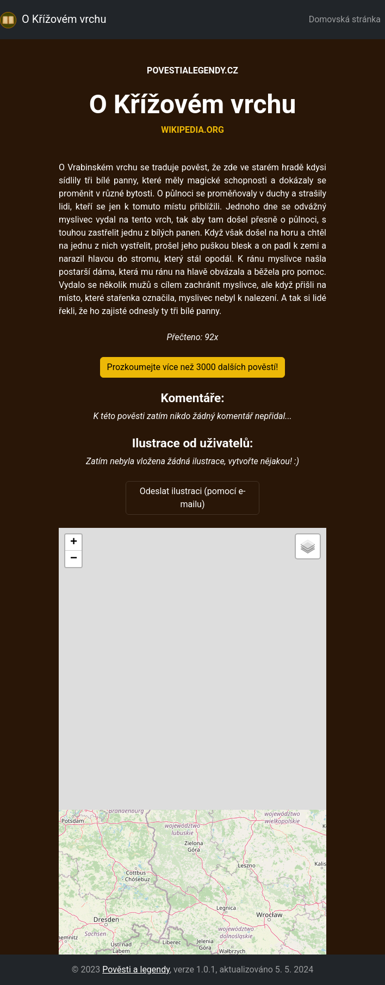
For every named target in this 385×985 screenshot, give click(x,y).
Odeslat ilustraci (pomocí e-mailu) (193, 497)
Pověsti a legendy (136, 969)
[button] (73, 542)
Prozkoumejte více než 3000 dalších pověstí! (192, 367)
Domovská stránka (347, 19)
